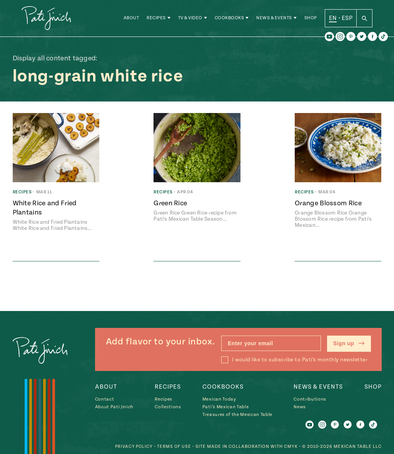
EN (333, 18)
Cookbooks (229, 19)
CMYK (291, 446)
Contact (104, 399)
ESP (347, 18)
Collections (168, 406)
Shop (310, 19)
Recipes (156, 19)
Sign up (348, 344)
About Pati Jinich (114, 406)
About (131, 19)
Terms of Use (174, 446)
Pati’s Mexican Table (225, 406)
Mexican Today (219, 399)
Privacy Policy (132, 446)
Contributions (310, 399)
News (300, 406)
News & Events (274, 19)
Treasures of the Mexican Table (237, 414)
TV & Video (190, 19)
